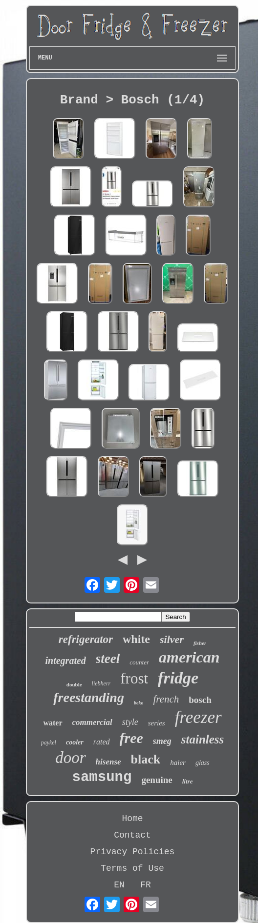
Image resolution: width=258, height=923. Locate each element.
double (74, 684)
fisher (200, 643)
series (156, 723)
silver (172, 639)
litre (187, 781)
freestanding (88, 697)
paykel (48, 742)
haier (178, 762)
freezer (198, 717)
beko (138, 702)
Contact (132, 835)
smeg (162, 741)
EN (119, 885)
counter (139, 662)
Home (132, 818)
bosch (200, 700)
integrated (65, 660)
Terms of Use (132, 868)
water (52, 723)
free (131, 738)
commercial (92, 722)
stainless (202, 739)
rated (101, 742)
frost (134, 678)
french (166, 699)
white (136, 639)
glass (202, 762)
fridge (178, 678)
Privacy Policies (132, 852)
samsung (102, 777)
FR (145, 885)
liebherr (101, 683)
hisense (108, 761)
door (70, 757)
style (130, 722)
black (146, 759)
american (189, 657)
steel (108, 658)
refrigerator (86, 639)
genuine (156, 780)
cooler (75, 742)
